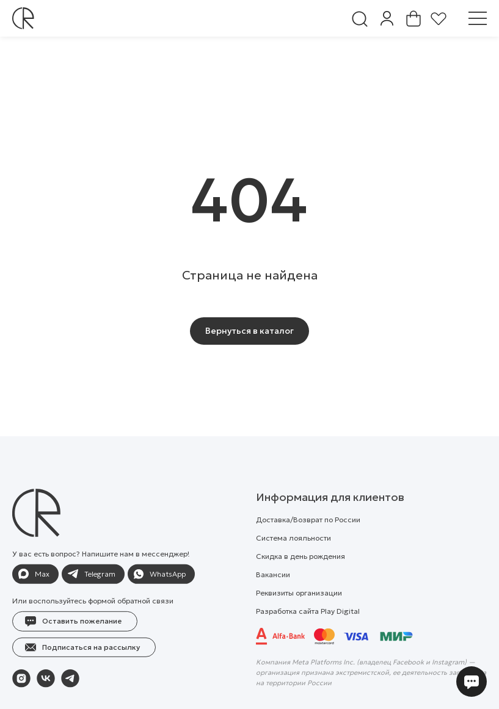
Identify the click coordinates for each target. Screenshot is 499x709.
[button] (74, 649)
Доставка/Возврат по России (308, 547)
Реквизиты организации (299, 620)
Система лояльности (293, 565)
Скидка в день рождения (300, 583)
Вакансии (273, 601)
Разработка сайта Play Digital (308, 638)
